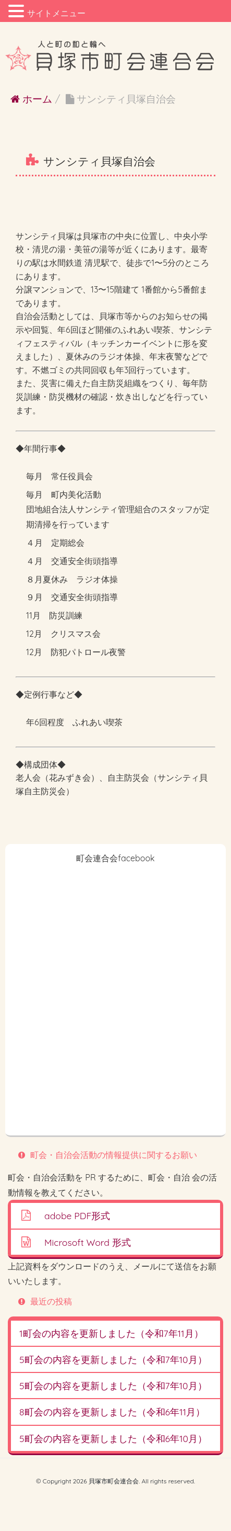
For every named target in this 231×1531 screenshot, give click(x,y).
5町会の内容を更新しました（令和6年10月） (113, 1438)
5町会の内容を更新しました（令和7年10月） (113, 1359)
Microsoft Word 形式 (87, 1242)
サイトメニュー (56, 13)
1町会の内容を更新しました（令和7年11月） (111, 1333)
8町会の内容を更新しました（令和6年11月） (112, 1411)
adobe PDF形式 (77, 1215)
